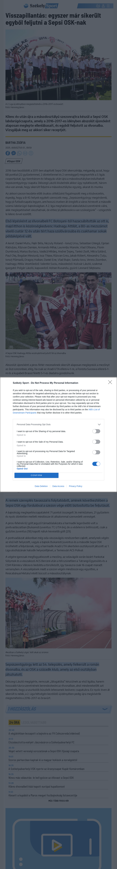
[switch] (96, 431)
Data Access (58, 486)
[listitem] (58, 424)
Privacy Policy (75, 486)
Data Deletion (41, 486)
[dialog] (58, 434)
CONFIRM (36, 475)
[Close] (111, 383)
